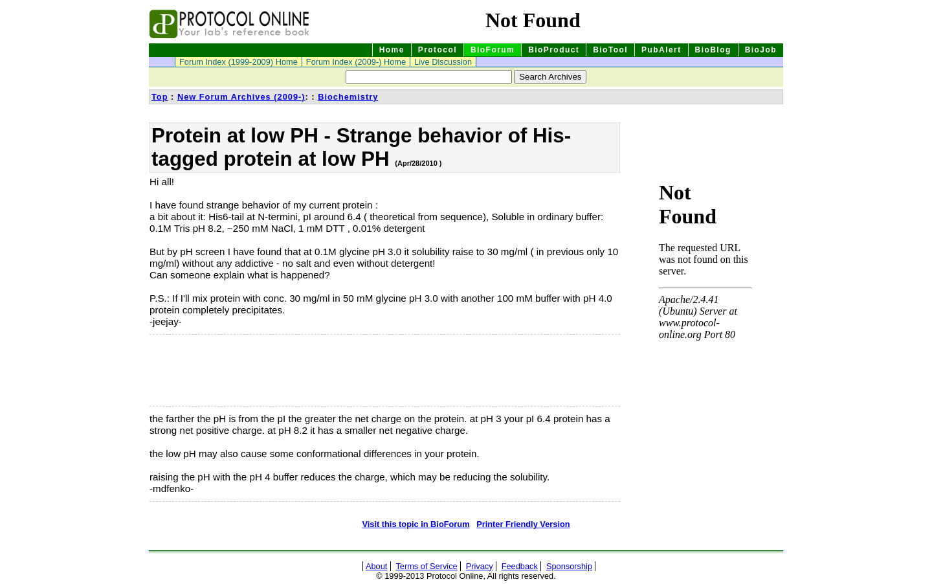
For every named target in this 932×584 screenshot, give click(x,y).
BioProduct (553, 49)
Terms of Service (426, 566)
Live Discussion (443, 62)
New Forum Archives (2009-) (241, 97)
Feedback (520, 566)
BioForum (493, 49)
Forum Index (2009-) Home (356, 62)
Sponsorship (569, 566)
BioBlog (713, 49)
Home (392, 49)
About (376, 566)
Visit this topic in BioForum (415, 524)
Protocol (437, 49)
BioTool (610, 49)
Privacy (479, 566)
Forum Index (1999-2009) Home (238, 62)
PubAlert (661, 49)
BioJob (761, 49)
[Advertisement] (214, 370)
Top (159, 97)
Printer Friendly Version (523, 524)
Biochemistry (348, 97)
